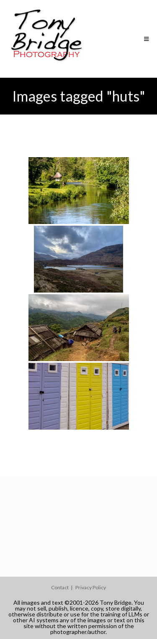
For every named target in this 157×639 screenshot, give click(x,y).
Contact (60, 587)
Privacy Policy (90, 587)
